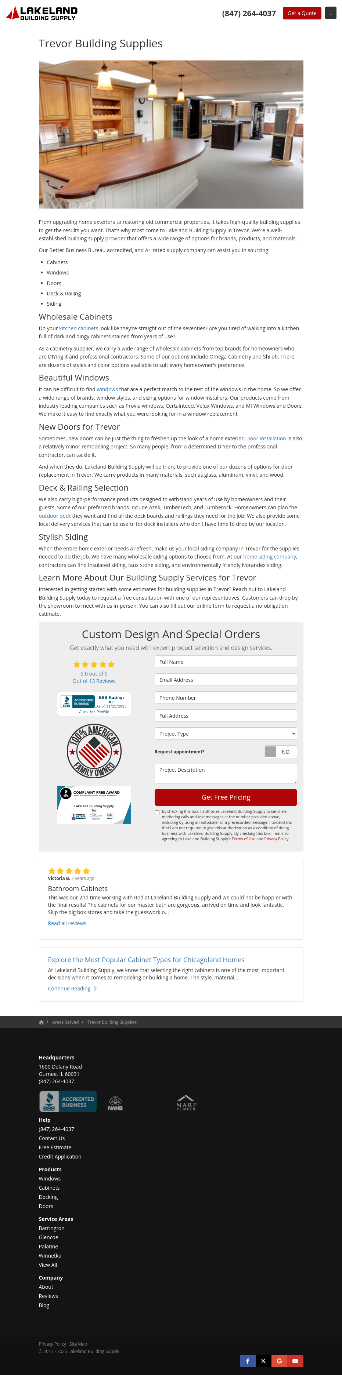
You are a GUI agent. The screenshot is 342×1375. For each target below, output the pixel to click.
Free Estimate (55, 1147)
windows (108, 389)
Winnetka (50, 1255)
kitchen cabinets (78, 328)
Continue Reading (72, 988)
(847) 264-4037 (56, 1128)
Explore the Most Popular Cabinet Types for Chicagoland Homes (146, 959)
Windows (50, 1178)
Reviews (48, 1295)
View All (48, 1264)
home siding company (269, 556)
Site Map (78, 1344)
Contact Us (52, 1138)
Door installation (266, 438)
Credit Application (60, 1156)
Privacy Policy (276, 838)
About (46, 1286)
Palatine (48, 1246)
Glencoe (48, 1237)
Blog (44, 1305)
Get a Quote (302, 13)
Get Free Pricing (226, 797)
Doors (46, 1206)
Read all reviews (67, 923)
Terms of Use (244, 838)
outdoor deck (55, 515)
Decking (48, 1196)
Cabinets (49, 1187)
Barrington (52, 1228)
